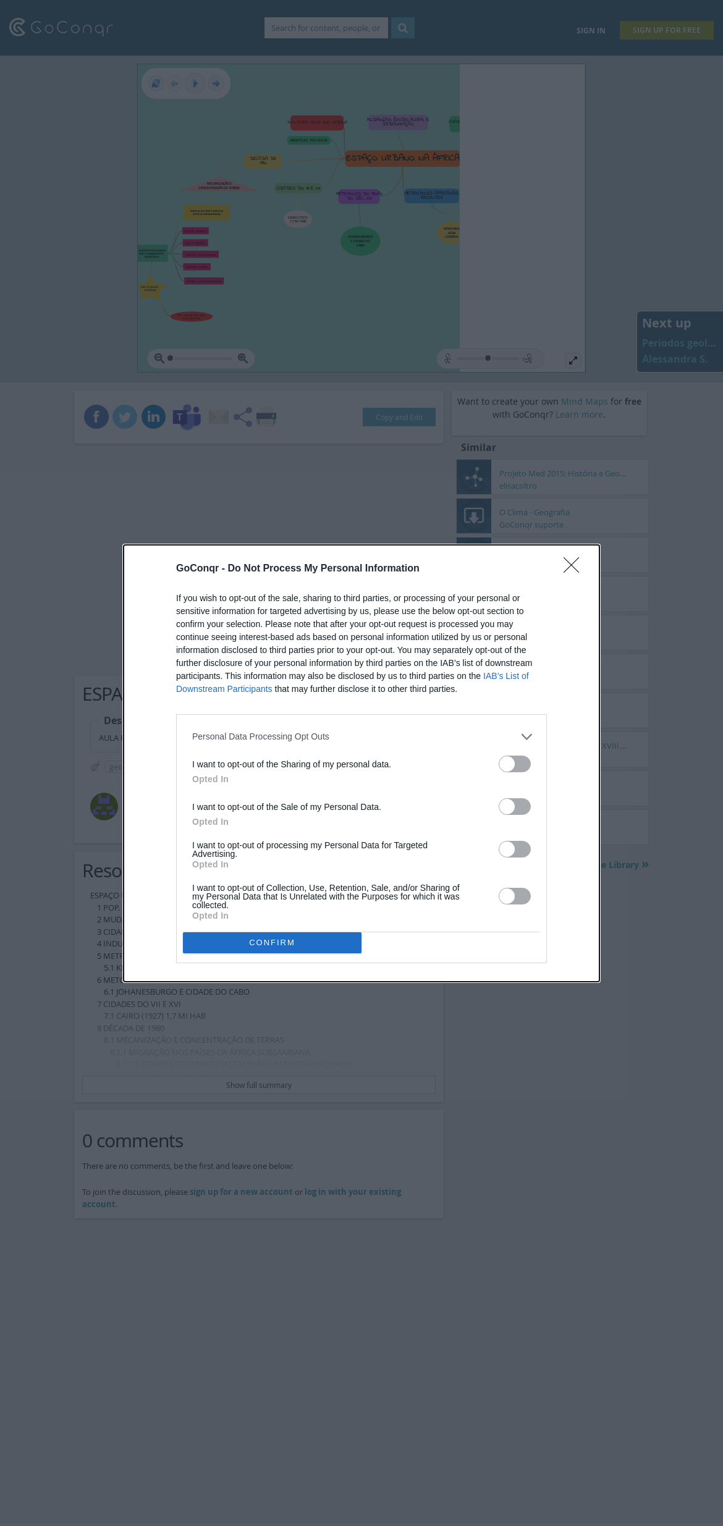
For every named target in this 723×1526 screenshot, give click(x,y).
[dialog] (361, 763)
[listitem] (361, 736)
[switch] (515, 764)
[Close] (575, 569)
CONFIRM (272, 942)
